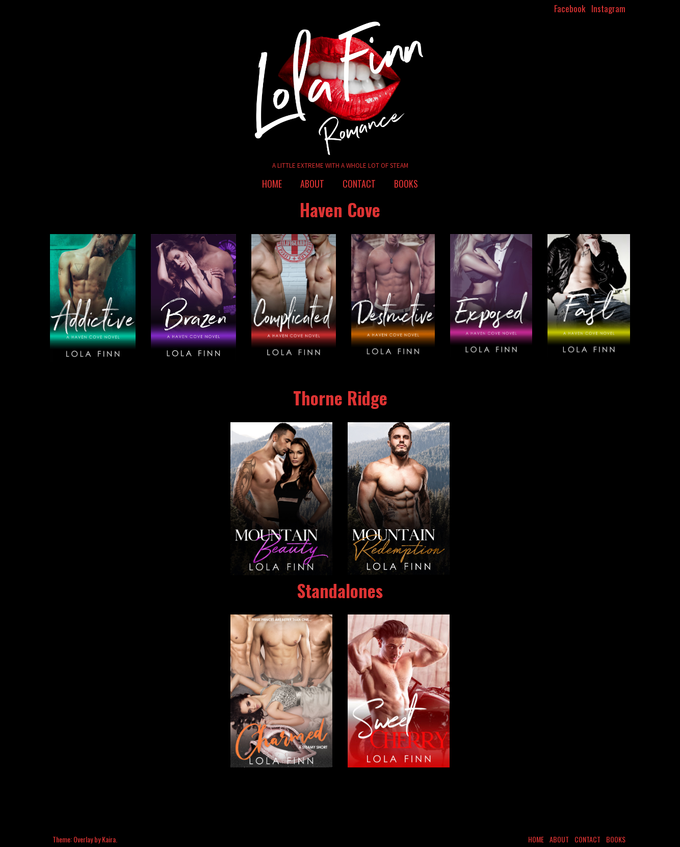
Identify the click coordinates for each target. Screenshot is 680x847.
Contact (359, 183)
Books (406, 183)
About (312, 183)
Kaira (109, 839)
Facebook (569, 8)
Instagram (608, 8)
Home (272, 183)
